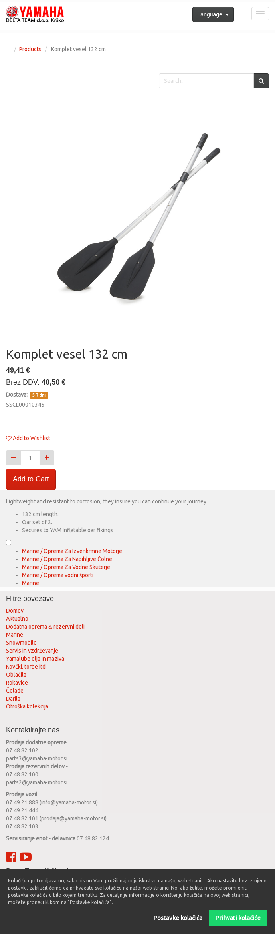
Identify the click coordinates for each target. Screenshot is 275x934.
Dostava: (17, 394)
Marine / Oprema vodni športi (57, 575)
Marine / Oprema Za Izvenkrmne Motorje (72, 551)
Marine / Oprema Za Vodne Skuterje (66, 567)
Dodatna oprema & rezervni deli (45, 626)
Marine (30, 583)
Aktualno (17, 618)
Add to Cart (31, 479)
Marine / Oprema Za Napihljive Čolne (67, 559)
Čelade (15, 690)
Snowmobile (21, 642)
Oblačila (16, 674)
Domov (15, 610)
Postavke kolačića (177, 917)
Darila (13, 698)
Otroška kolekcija (27, 706)
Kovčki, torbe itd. (26, 666)
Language (213, 14)
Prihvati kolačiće (238, 917)
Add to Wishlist (31, 438)
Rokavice (17, 682)
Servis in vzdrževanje (32, 650)
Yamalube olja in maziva (35, 658)
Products (30, 49)
